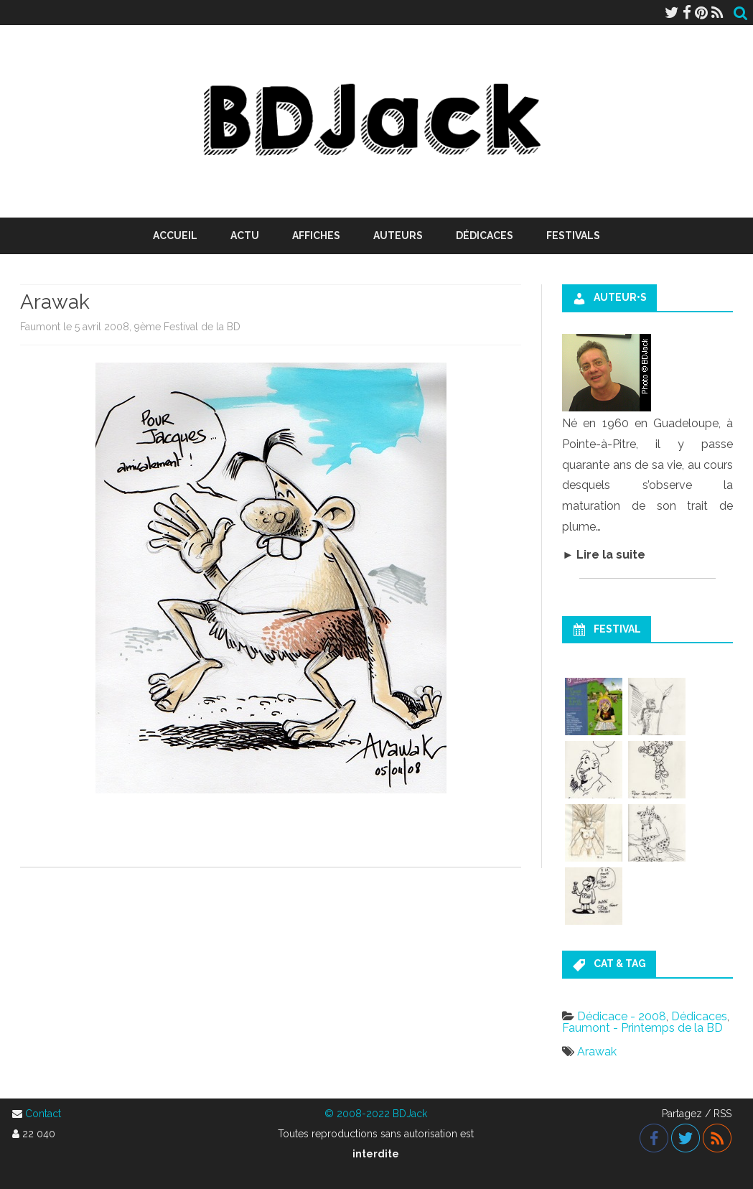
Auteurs (398, 235)
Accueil (175, 235)
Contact (43, 1113)
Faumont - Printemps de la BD (642, 1028)
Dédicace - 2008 (621, 1016)
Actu (244, 235)
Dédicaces (484, 235)
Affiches (316, 235)
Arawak (597, 1051)
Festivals (573, 235)
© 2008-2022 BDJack (375, 1113)
